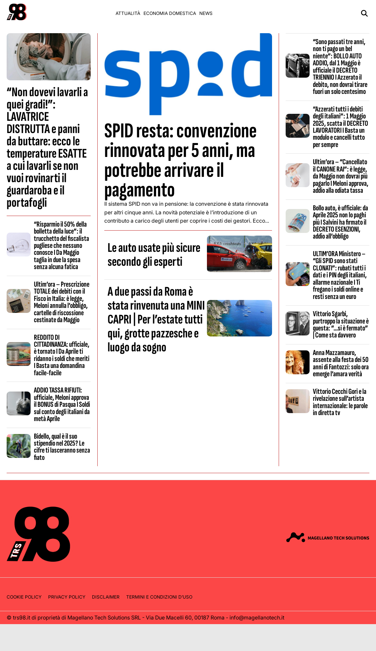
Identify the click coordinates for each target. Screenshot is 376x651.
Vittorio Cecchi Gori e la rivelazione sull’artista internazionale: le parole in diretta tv (340, 402)
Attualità (128, 13)
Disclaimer (106, 597)
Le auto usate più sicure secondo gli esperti (154, 255)
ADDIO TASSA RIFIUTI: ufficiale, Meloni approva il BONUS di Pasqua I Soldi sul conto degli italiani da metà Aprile (62, 404)
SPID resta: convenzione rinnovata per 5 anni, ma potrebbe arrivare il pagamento (180, 160)
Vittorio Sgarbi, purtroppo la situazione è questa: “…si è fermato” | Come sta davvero (341, 324)
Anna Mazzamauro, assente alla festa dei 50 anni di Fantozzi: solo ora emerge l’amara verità (341, 363)
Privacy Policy (66, 597)
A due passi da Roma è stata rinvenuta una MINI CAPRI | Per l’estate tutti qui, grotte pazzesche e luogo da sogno (156, 319)
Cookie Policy (24, 597)
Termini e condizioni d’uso (159, 597)
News (206, 13)
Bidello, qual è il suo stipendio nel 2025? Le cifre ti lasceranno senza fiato (62, 447)
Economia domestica (169, 13)
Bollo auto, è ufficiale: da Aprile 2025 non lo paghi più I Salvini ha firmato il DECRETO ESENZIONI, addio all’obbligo (340, 222)
